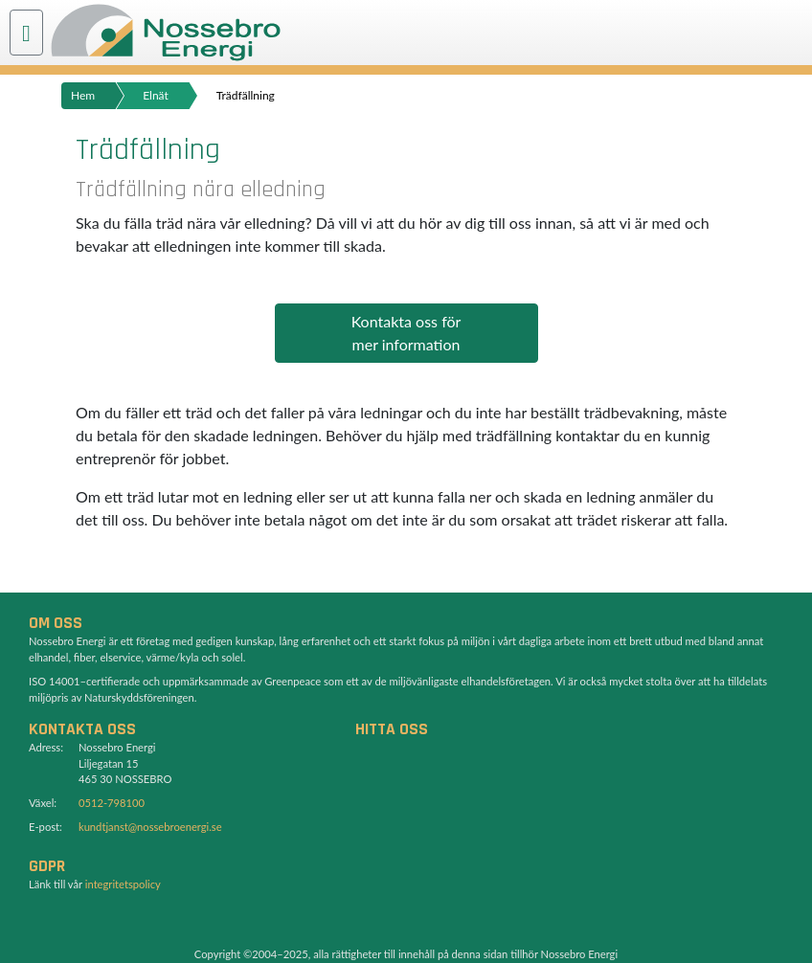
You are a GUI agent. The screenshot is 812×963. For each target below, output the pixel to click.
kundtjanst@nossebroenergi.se (150, 826)
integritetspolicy (123, 884)
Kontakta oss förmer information (406, 332)
